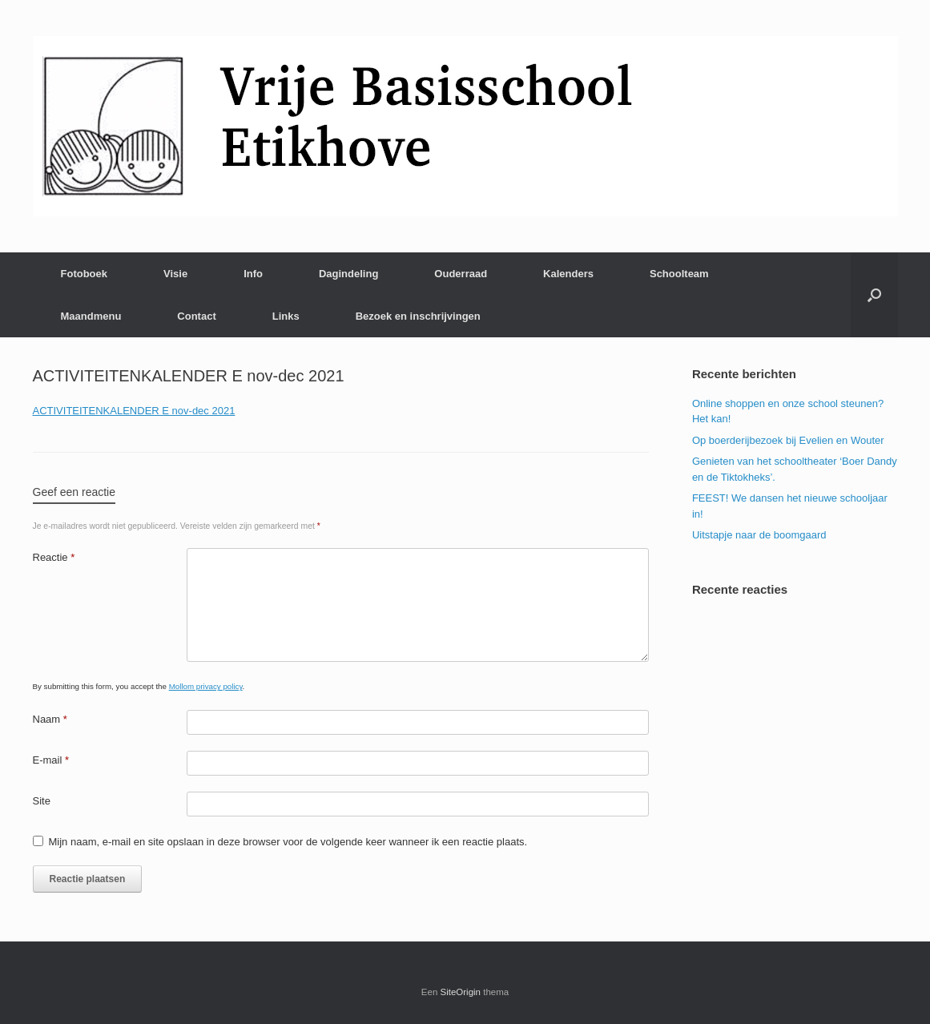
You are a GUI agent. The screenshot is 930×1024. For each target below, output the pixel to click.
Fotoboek (84, 274)
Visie (175, 274)
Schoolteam (679, 274)
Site (41, 801)
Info (253, 274)
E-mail (51, 760)
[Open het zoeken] (874, 294)
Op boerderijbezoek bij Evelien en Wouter (788, 440)
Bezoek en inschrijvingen (418, 316)
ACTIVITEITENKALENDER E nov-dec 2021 (134, 411)
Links (286, 316)
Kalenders (568, 274)
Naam (50, 719)
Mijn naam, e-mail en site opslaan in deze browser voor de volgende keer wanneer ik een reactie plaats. (288, 842)
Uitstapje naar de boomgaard (759, 535)
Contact (196, 316)
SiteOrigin (461, 992)
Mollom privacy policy (206, 686)
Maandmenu (91, 316)
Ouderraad (460, 274)
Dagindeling (348, 274)
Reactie (54, 557)
